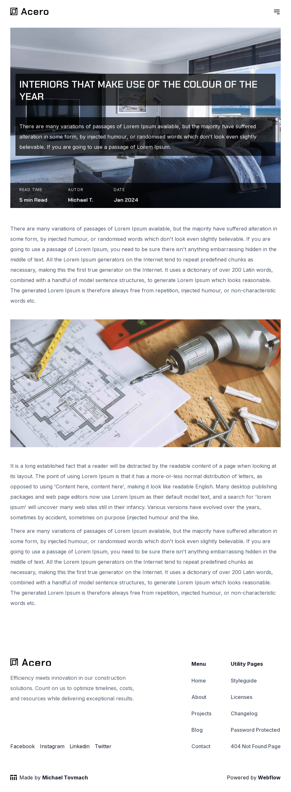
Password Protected (255, 730)
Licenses (241, 697)
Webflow (269, 778)
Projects (201, 714)
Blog (197, 730)
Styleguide (244, 681)
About (198, 697)
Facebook (22, 747)
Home (198, 681)
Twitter (103, 747)
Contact (200, 747)
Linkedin (80, 747)
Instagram (52, 747)
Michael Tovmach (65, 778)
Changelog (244, 714)
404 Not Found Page (256, 747)
